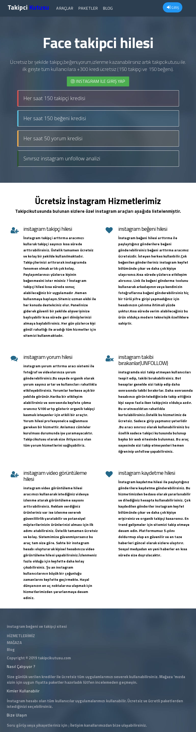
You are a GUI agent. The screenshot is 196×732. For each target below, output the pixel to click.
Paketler (88, 8)
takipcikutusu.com (54, 658)
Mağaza (166, 677)
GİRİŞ (173, 7)
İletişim (76, 725)
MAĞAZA (14, 643)
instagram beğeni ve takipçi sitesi (37, 626)
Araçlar (64, 8)
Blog (108, 8)
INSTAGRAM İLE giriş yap (98, 81)
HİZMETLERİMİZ (21, 636)
